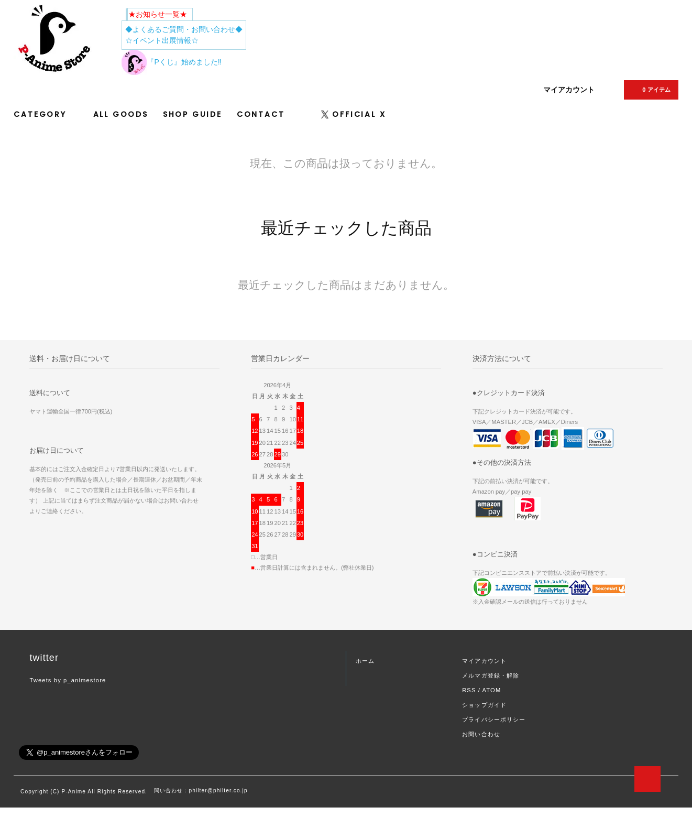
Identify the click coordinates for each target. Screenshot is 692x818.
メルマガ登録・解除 (490, 675)
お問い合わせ (481, 734)
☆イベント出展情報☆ (162, 40)
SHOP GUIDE (192, 114)
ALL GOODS (120, 114)
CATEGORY (46, 114)
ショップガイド (484, 705)
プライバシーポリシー (493, 719)
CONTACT (261, 114)
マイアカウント (569, 89)
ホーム (365, 661)
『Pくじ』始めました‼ (171, 62)
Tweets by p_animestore (67, 680)
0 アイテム (650, 89)
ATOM (491, 690)
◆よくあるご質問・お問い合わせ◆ (184, 29)
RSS (469, 690)
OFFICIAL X (353, 114)
